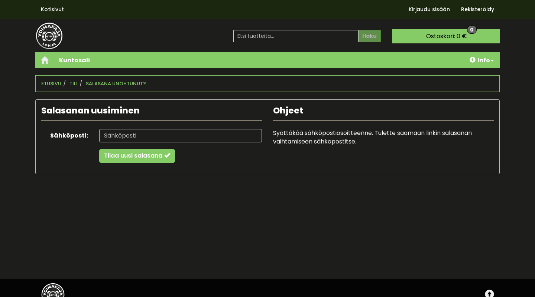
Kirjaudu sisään (429, 9)
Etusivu (51, 83)
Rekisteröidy (477, 9)
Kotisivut (52, 9)
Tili (73, 83)
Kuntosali (74, 60)
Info (482, 60)
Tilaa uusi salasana (137, 155)
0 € (451, 34)
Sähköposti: (69, 135)
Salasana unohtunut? (116, 83)
